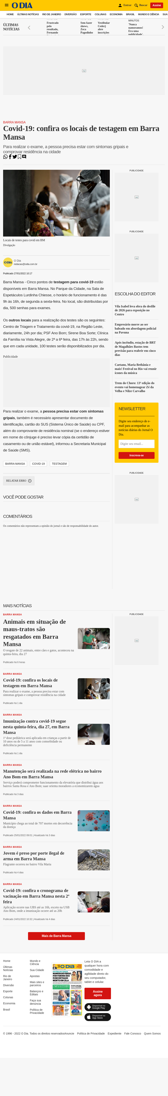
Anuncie (69, 1033)
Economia (116, 14)
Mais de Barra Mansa (56, 936)
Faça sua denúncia (35, 1002)
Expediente (114, 1033)
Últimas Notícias (28, 14)
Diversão (70, 14)
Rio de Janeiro (51, 14)
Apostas (35, 976)
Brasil (130, 14)
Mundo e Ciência (148, 14)
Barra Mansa (14, 122)
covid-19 (38, 463)
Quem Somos (152, 1033)
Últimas (11, 27)
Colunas (100, 14)
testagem (59, 463)
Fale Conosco (132, 1033)
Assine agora (98, 993)
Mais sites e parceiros (37, 984)
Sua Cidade (37, 970)
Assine (156, 5)
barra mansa (15, 463)
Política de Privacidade (37, 1011)
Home (10, 14)
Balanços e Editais (36, 993)
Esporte (85, 14)
